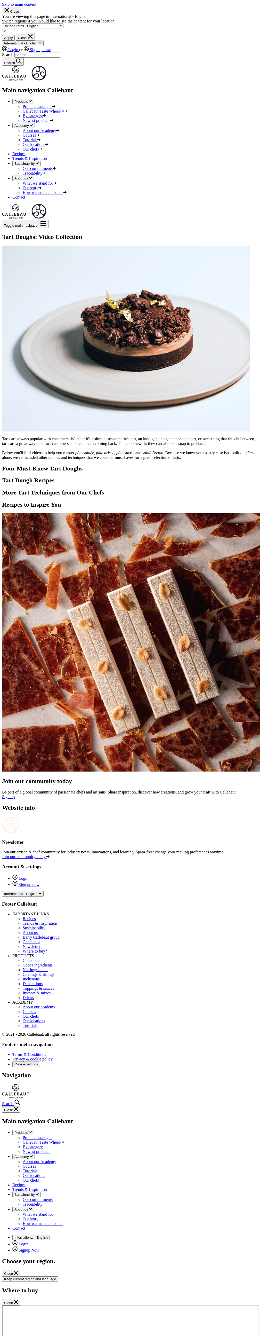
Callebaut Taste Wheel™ (45, 111)
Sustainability (34, 928)
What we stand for (39, 183)
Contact (18, 197)
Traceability (34, 173)
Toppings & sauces (38, 988)
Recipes (19, 154)
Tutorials (31, 140)
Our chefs (32, 149)
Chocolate (31, 960)
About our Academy (41, 130)
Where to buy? (35, 951)
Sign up (8, 797)
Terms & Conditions (29, 1054)
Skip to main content (19, 4)
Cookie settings (26, 1064)
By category (34, 116)
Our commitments (39, 168)
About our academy (39, 1007)
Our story (32, 188)
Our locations (35, 144)
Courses (31, 135)
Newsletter (31, 946)
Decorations (33, 983)
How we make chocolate (45, 192)
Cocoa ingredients (38, 965)
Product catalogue (39, 106)
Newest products (38, 120)
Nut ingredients (35, 970)
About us (30, 932)
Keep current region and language (30, 1279)
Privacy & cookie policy (32, 1059)
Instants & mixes (37, 993)
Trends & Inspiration (29, 158)
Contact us (31, 942)
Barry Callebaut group (41, 937)
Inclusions (31, 979)
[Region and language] (32, 25)
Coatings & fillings (38, 974)
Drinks (28, 997)
